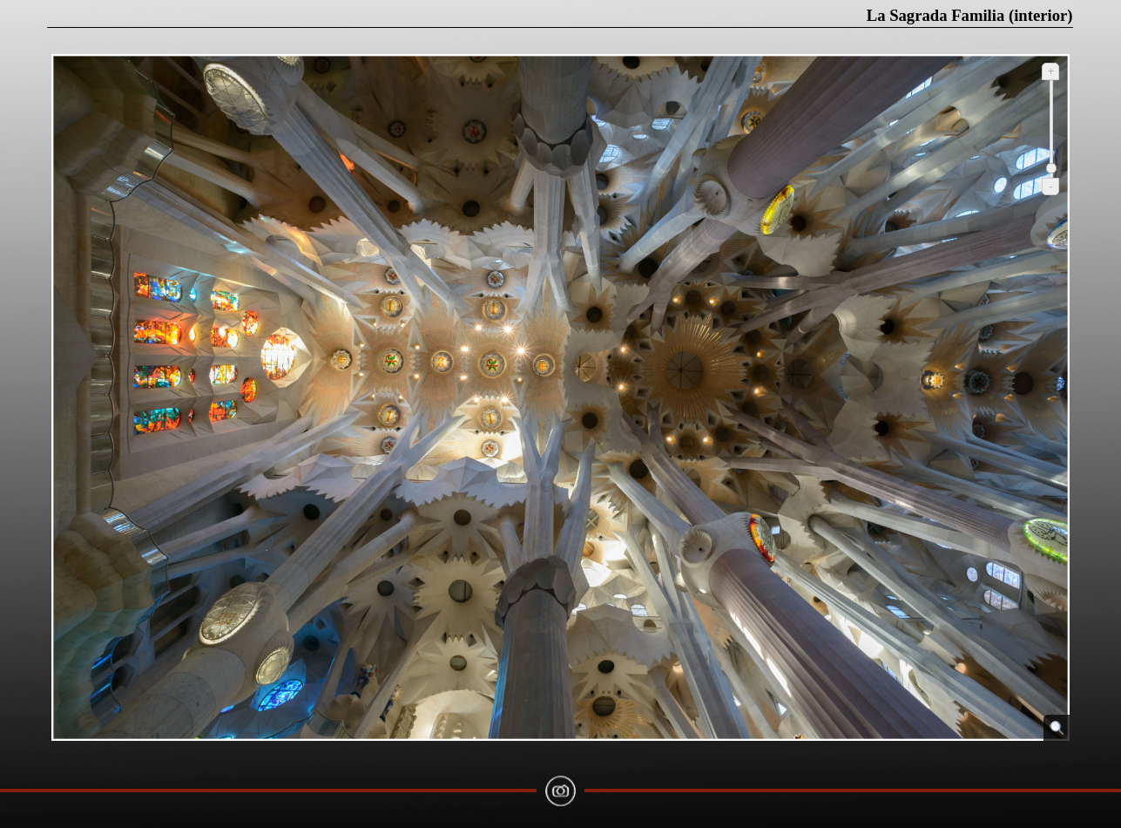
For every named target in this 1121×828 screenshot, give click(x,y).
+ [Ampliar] (1051, 71)
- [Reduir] (1050, 186)
